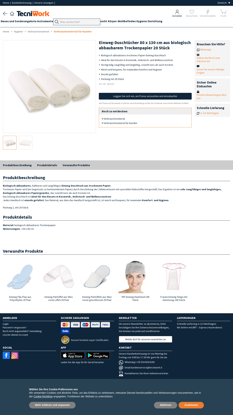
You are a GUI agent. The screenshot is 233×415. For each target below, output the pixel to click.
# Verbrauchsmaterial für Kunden (119, 123)
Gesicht (118, 22)
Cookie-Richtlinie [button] (43, 396)
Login (6, 323)
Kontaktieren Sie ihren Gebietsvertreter (143, 373)
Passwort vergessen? (14, 327)
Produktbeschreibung (17, 165)
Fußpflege (79, 22)
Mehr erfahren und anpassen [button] (52, 405)
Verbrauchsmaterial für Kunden (73, 31)
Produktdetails (47, 165)
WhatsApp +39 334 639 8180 (137, 362)
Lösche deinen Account (15, 334)
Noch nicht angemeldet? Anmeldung (22, 331)
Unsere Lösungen (44, 2)
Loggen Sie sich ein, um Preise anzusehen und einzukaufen (145, 96)
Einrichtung (177, 22)
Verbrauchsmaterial (38, 31)
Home (6, 2)
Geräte (65, 22)
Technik (94, 22)
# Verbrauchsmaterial (113, 118)
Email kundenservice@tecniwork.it (140, 367)
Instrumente (50, 22)
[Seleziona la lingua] (224, 2)
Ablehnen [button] (165, 405)
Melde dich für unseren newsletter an (145, 339)
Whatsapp (205, 49)
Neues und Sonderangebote (21, 22)
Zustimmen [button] (191, 405)
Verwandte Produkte (76, 165)
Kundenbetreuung (22, 2)
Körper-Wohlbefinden (140, 22)
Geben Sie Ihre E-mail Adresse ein (208, 59)
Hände (106, 22)
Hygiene (162, 22)
